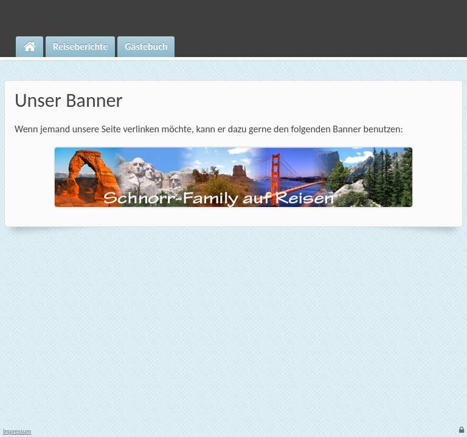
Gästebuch (146, 46)
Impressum (17, 432)
